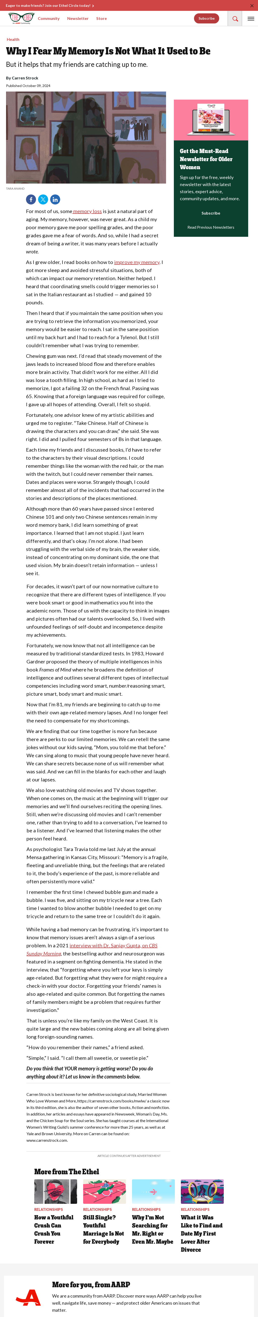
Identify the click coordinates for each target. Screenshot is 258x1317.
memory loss (87, 211)
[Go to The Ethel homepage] (15, 18)
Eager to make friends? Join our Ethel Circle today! (48, 5)
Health (13, 39)
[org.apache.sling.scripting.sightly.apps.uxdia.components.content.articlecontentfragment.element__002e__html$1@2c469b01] (86, 188)
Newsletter (78, 18)
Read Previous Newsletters (210, 227)
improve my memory (136, 262)
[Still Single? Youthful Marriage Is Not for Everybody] (104, 1212)
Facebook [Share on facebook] (31, 199)
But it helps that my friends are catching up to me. (77, 64)
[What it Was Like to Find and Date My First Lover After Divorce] (202, 1216)
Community (49, 18)
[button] (234, 18)
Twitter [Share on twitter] (43, 199)
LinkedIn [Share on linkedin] (55, 199)
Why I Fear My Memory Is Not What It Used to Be (108, 51)
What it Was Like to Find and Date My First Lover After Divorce (201, 1233)
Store (101, 18)
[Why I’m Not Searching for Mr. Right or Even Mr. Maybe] (153, 1212)
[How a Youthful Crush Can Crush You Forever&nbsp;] (55, 1212)
